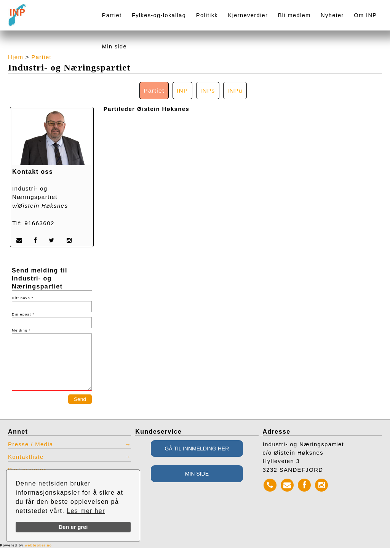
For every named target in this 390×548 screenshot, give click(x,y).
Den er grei (73, 527)
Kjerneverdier (248, 15)
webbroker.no (38, 545)
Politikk (207, 15)
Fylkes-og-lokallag (159, 15)
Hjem (15, 57)
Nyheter (332, 15)
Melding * (21, 330)
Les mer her (86, 511)
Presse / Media (30, 444)
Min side (114, 46)
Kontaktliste (26, 457)
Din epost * (23, 314)
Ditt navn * (23, 298)
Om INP (365, 15)
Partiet (112, 15)
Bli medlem (294, 15)
